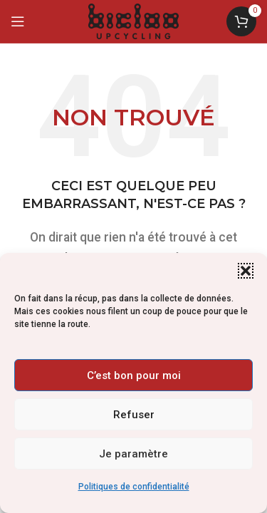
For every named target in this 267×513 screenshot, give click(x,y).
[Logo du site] (133, 20)
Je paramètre (133, 453)
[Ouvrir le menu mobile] (18, 21)
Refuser (134, 414)
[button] (246, 271)
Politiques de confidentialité (133, 487)
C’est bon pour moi (134, 375)
